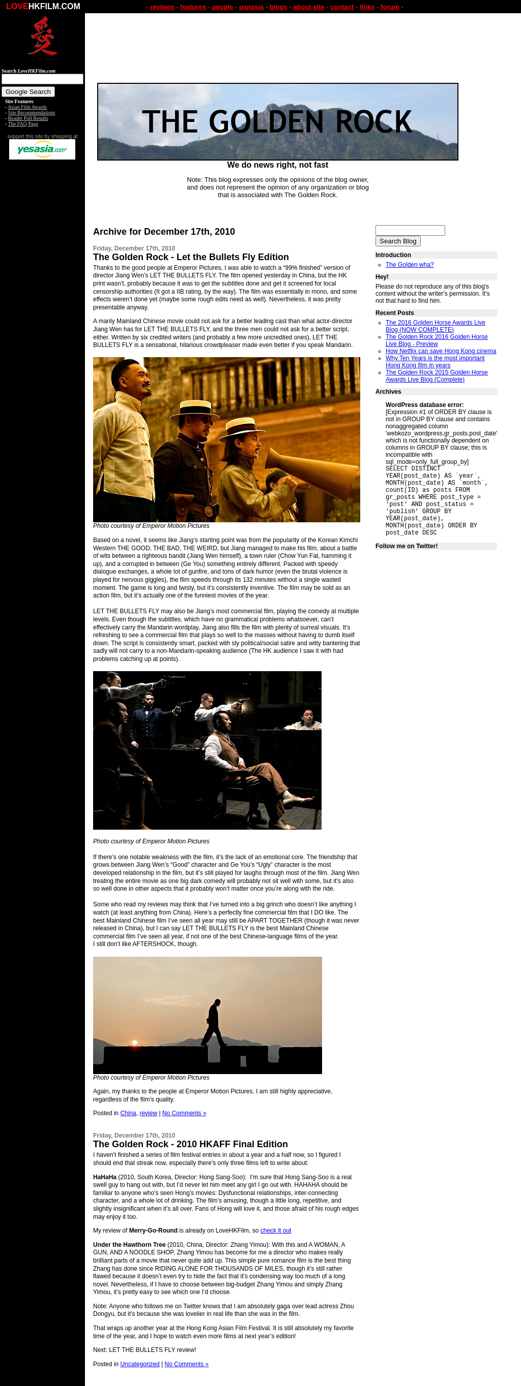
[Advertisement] (42, 319)
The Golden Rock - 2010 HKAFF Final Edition (190, 1144)
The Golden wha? (410, 264)
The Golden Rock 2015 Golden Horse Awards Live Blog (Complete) (437, 376)
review (148, 1113)
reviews (162, 7)
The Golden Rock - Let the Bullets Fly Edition (191, 257)
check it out (276, 1230)
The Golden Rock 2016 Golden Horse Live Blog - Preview (437, 340)
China (128, 1113)
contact (342, 7)
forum (390, 7)
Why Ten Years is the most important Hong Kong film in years (435, 362)
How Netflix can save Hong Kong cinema (441, 351)
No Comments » (184, 1113)
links (367, 7)
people (222, 7)
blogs (278, 7)
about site (308, 7)
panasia (251, 7)
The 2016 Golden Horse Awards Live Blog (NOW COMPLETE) (435, 326)
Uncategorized (139, 1364)
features (193, 7)
